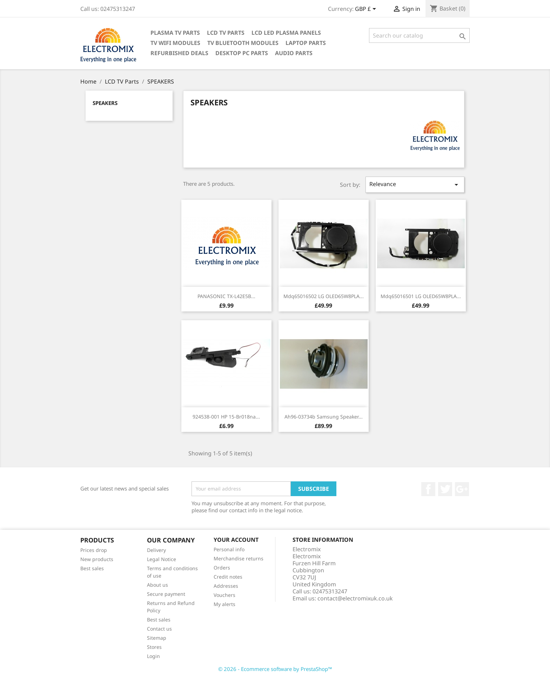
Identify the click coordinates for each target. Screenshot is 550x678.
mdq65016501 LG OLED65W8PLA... (421, 296)
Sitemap (156, 637)
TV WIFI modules (175, 43)
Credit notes (228, 576)
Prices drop (93, 550)
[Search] (419, 35)
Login (153, 656)
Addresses (226, 585)
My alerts (224, 604)
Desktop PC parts (241, 53)
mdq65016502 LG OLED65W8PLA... (323, 296)
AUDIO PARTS (294, 53)
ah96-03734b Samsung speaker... (323, 416)
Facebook (428, 489)
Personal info (229, 549)
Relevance (415, 184)
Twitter (445, 489)
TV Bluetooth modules (243, 43)
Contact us (159, 628)
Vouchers (224, 595)
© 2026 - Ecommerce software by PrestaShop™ (275, 668)
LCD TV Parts (225, 33)
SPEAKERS (105, 102)
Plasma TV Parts (175, 33)
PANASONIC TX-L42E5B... (226, 296)
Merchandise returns (238, 558)
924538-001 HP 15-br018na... (226, 416)
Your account (236, 540)
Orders (222, 567)
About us (157, 584)
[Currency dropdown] (366, 9)
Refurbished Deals (179, 53)
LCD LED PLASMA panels (286, 33)
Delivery (156, 550)
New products (96, 559)
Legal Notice (161, 559)
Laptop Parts (306, 43)
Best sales (92, 568)
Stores (154, 647)
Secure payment (166, 594)
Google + (462, 489)
